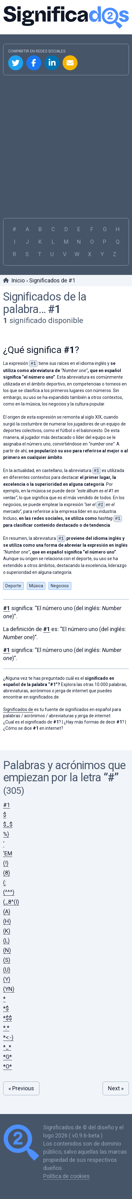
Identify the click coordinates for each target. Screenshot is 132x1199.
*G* (7, 1056)
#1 (54, 309)
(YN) (8, 989)
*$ (6, 1008)
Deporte (13, 585)
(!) (5, 863)
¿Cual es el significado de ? (32, 721)
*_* (7, 1047)
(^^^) (8, 892)
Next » (116, 1088)
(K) (6, 931)
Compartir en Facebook (33, 62)
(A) (6, 911)
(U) (6, 969)
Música (36, 585)
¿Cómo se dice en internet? (33, 728)
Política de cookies (66, 1176)
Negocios (60, 585)
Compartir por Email (70, 62)
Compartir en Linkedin (51, 62)
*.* (6, 1027)
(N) (7, 950)
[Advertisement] (66, 144)
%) (6, 834)
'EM (7, 853)
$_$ (8, 824)
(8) (6, 872)
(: (4, 882)
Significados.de (66, 17)
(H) (7, 921)
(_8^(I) (11, 901)
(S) (6, 960)
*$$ (7, 1018)
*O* (7, 1066)
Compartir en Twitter (15, 62)
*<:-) (8, 1037)
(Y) (6, 979)
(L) (6, 940)
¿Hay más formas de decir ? (94, 721)
